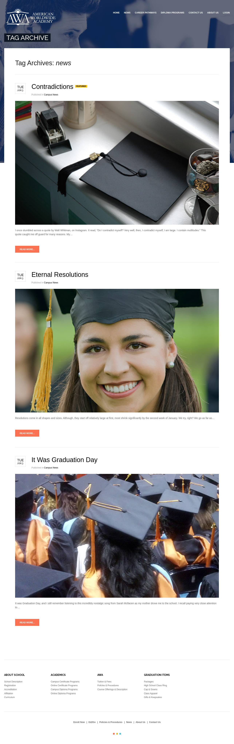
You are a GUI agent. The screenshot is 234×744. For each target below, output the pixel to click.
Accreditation (10, 689)
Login (226, 12)
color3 (120, 734)
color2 (117, 734)
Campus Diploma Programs (64, 689)
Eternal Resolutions (59, 274)
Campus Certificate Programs (65, 681)
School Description (13, 681)
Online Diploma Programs (63, 693)
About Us (213, 12)
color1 (114, 734)
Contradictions (53, 86)
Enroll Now (79, 722)
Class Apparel (150, 693)
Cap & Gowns (150, 689)
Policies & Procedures (108, 685)
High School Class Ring (155, 685)
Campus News (51, 94)
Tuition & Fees (104, 681)
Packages (149, 681)
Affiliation (8, 693)
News (127, 12)
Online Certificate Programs (64, 685)
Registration (10, 685)
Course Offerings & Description (112, 689)
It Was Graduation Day (64, 460)
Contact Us (196, 12)
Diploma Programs (172, 12)
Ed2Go (92, 722)
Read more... (27, 249)
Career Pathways (145, 12)
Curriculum (9, 697)
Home (116, 12)
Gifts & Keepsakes (153, 697)
